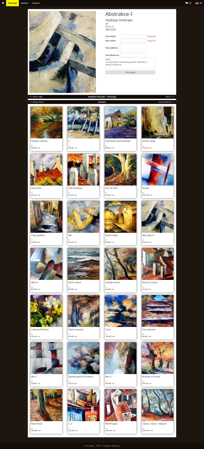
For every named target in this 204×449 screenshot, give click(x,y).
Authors (24, 3)
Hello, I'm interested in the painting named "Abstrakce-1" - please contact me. (130, 63)
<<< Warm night (36, 96)
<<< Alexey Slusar (36, 102)
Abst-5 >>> (170, 96)
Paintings (12, 3)
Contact (36, 3)
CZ (188, 3)
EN (198, 3)
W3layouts (116, 446)
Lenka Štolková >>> (166, 102)
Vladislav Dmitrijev (119, 20)
